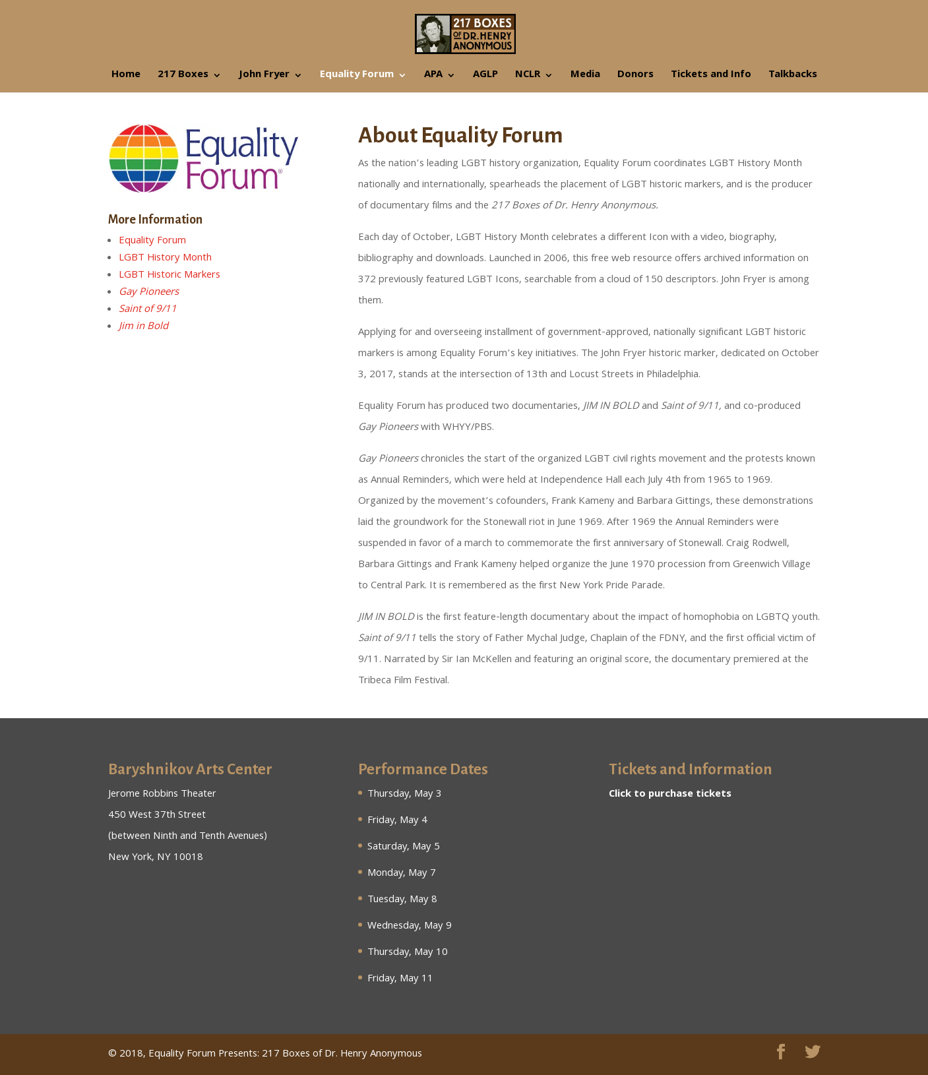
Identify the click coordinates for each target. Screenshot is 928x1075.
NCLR (527, 77)
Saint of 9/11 (148, 310)
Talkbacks (792, 77)
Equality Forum (357, 77)
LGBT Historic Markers (169, 275)
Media (585, 77)
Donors (635, 77)
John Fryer (264, 77)
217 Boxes (183, 77)
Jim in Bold (143, 327)
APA (433, 77)
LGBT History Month (165, 258)
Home (125, 77)
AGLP (485, 77)
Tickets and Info (711, 77)
